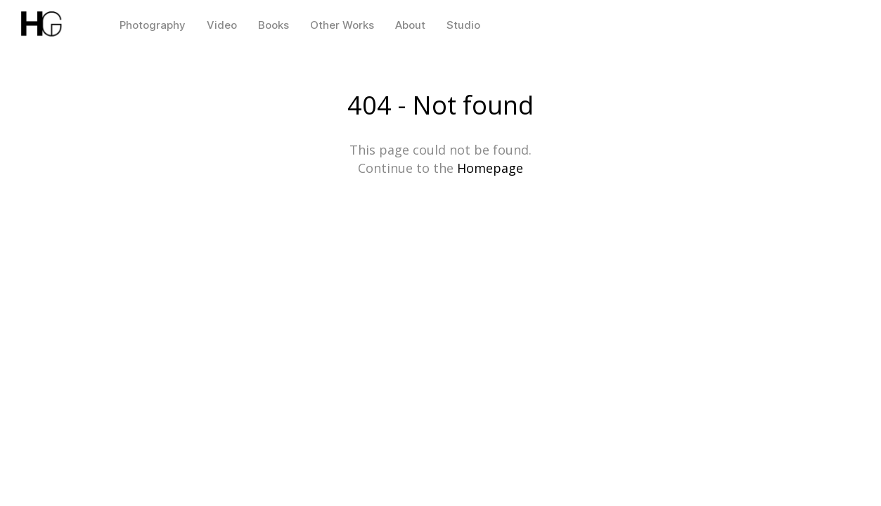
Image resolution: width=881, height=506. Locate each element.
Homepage (490, 168)
